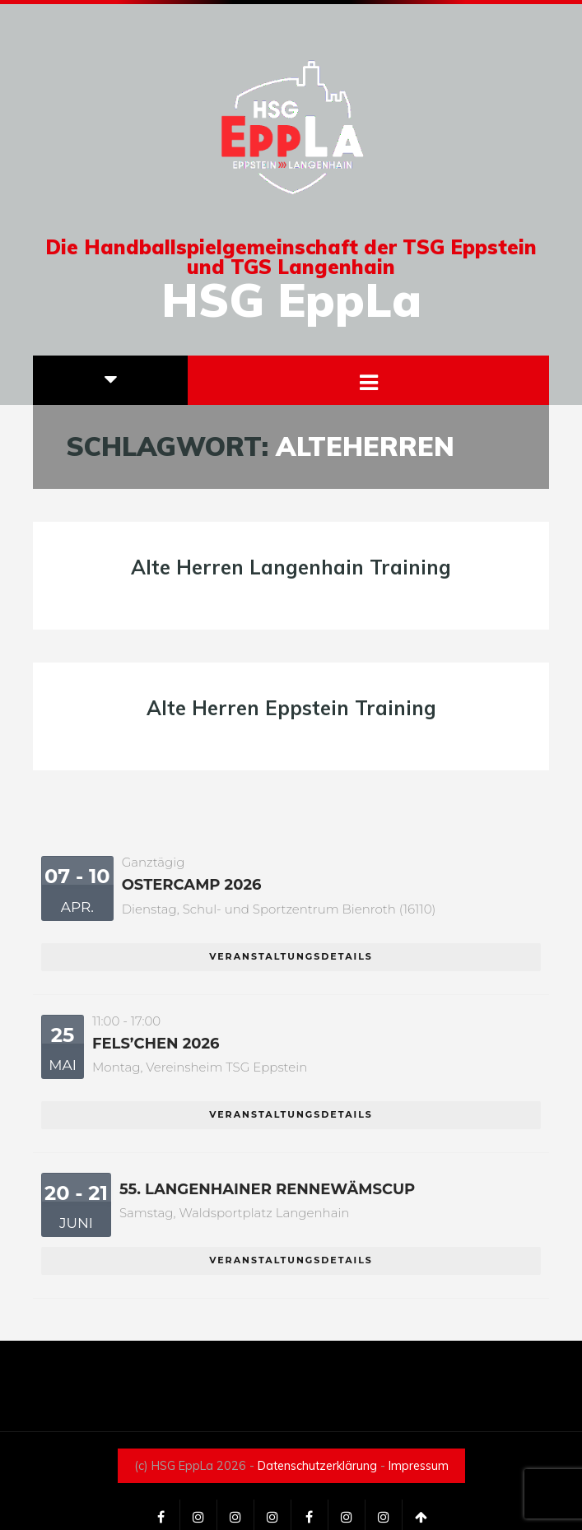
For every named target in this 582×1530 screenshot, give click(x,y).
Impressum (419, 1465)
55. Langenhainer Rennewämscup (267, 1189)
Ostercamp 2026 (192, 885)
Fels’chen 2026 (156, 1044)
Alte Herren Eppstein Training (291, 707)
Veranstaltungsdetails (291, 956)
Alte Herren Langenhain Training (291, 567)
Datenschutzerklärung (317, 1465)
